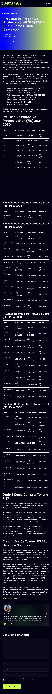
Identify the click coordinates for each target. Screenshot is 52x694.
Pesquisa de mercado (10, 14)
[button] (39, 3)
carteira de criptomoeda (36, 515)
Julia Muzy (7, 34)
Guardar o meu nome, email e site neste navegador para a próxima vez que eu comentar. (26, 680)
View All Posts (10, 624)
